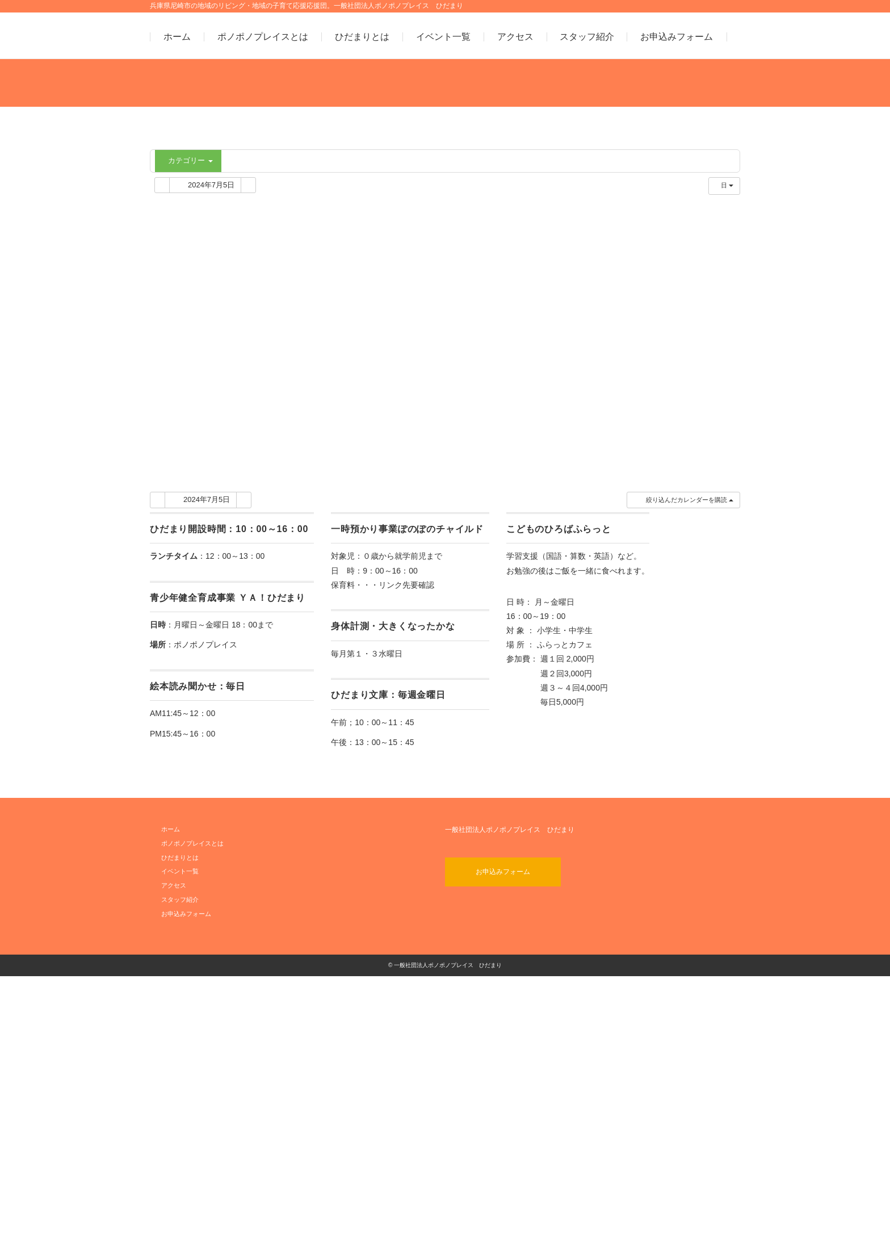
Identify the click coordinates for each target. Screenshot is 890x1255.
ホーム (177, 36)
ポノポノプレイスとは (262, 36)
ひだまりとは (362, 36)
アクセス (515, 36)
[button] (683, 779)
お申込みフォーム (676, 36)
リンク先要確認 (406, 863)
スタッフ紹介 (587, 36)
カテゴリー (189, 160)
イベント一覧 (443, 36)
